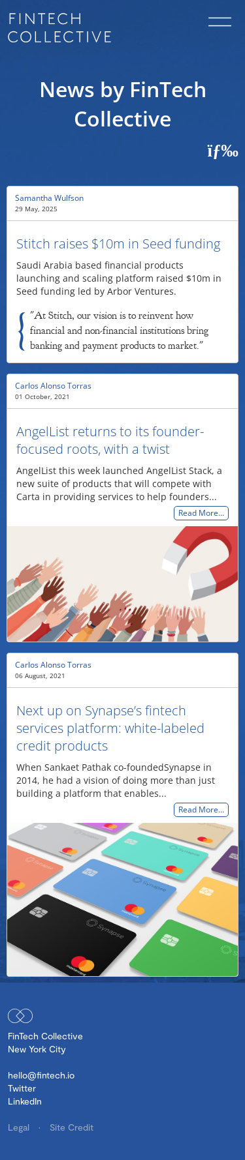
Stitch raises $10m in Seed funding (118, 243)
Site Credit (71, 1127)
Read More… (201, 513)
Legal (20, 1127)
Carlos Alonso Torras (53, 385)
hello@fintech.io (41, 1074)
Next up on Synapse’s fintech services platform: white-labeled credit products (110, 728)
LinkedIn (25, 1101)
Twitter (22, 1087)
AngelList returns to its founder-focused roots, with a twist (110, 440)
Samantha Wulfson (49, 197)
